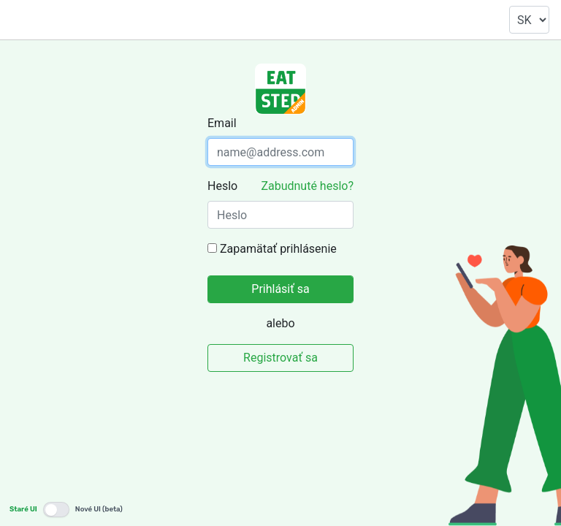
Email (222, 123)
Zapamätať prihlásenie (278, 249)
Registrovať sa (280, 358)
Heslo (222, 186)
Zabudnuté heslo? (307, 186)
